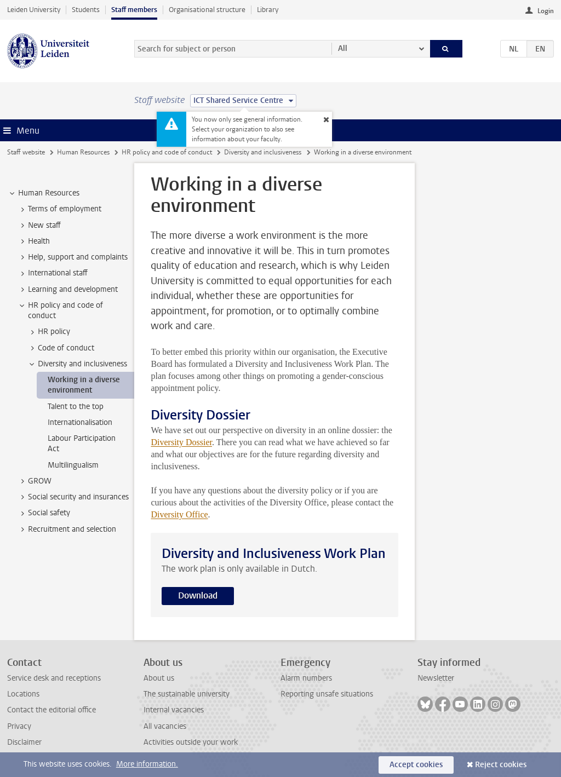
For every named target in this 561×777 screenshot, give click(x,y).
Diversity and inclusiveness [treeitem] (77, 364)
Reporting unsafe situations (326, 694)
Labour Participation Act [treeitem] (82, 443)
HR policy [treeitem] (48, 331)
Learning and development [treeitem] (68, 289)
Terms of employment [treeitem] (59, 209)
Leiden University (33, 9)
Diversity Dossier (181, 442)
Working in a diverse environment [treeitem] (84, 385)
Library (267, 9)
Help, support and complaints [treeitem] (73, 257)
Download (197, 595)
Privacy (19, 726)
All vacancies (165, 726)
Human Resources (83, 152)
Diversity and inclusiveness (262, 152)
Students (86, 9)
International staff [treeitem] (53, 273)
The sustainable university (187, 694)
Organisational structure (207, 9)
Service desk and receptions (54, 678)
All (342, 48)
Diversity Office (179, 514)
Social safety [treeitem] (44, 513)
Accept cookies (416, 764)
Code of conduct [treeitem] (60, 348)
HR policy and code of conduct (167, 152)
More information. (147, 764)
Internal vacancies (174, 710)
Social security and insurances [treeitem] (73, 497)
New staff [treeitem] (39, 225)
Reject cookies (500, 764)
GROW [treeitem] (34, 481)
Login (545, 11)
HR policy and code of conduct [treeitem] (60, 310)
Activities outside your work (191, 742)
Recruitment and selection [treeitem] (67, 529)
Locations (23, 694)
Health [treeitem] (34, 241)
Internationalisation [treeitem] (80, 422)
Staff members (134, 9)
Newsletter (435, 678)
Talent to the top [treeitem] (76, 406)
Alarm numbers (306, 678)
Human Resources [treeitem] (43, 193)
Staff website (26, 152)
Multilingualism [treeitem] (73, 465)
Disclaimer (24, 742)
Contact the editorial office (51, 710)
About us (159, 678)
